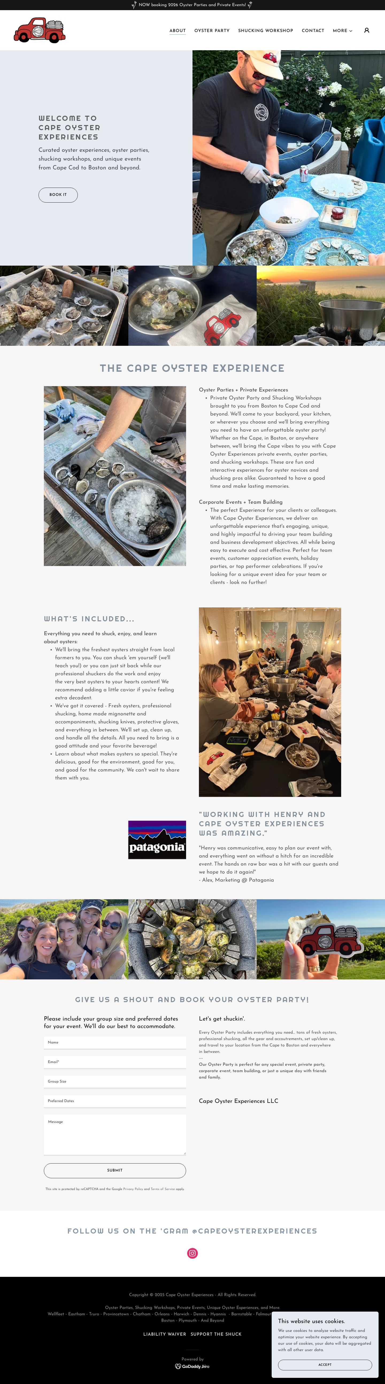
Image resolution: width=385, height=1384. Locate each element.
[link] (40, 30)
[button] (343, 31)
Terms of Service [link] (163, 1189)
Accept (325, 1364)
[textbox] (115, 1043)
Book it (58, 195)
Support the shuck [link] (216, 1334)
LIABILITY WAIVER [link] (164, 1334)
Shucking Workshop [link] (265, 31)
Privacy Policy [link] (133, 1189)
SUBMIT (114, 1171)
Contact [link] (313, 31)
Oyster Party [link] (212, 31)
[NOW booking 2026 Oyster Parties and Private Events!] (192, 5)
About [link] (178, 31)
